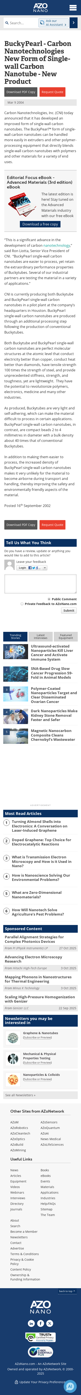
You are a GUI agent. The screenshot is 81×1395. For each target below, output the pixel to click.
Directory (17, 1204)
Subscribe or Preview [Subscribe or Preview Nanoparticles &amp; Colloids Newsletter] (37, 1079)
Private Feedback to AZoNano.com (51, 604)
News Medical (51, 1139)
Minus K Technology (26, 988)
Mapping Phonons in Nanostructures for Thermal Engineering (38, 979)
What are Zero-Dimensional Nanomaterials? (37, 894)
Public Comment (64, 599)
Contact (15, 1243)
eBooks (46, 1176)
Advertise (17, 1248)
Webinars (17, 1192)
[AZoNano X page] (49, 1323)
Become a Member (24, 1232)
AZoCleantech (20, 1133)
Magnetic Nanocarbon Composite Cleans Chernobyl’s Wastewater (53, 735)
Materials (47, 1187)
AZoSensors (49, 1122)
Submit (69, 610)
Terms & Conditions (24, 1254)
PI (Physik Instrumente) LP (30, 948)
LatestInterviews (40, 636)
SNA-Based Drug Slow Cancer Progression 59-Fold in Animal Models (52, 673)
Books (45, 1170)
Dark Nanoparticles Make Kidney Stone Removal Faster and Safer (54, 715)
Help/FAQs (48, 1204)
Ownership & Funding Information (25, 1277)
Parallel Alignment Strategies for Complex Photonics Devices (34, 939)
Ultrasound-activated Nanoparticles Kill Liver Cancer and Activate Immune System (52, 653)
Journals (16, 1209)
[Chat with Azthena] (70, 1386)
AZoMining (18, 1150)
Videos (15, 1187)
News (14, 1170)
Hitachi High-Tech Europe (30, 968)
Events (45, 1181)
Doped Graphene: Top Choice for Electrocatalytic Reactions (41, 842)
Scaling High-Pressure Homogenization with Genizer (40, 999)
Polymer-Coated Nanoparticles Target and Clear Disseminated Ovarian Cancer (54, 695)
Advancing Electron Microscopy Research (33, 959)
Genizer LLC (21, 1008)
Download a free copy (40, 224)
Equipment (18, 1181)
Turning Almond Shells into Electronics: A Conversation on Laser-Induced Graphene (39, 826)
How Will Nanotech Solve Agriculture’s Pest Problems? (38, 912)
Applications (50, 1192)
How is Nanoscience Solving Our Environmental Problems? (41, 877)
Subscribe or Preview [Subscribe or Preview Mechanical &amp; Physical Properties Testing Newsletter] (37, 1062)
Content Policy (20, 1269)
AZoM (14, 1122)
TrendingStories (15, 636)
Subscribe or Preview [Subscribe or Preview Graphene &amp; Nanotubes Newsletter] (37, 1037)
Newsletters (19, 1237)
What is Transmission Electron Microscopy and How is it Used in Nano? (41, 861)
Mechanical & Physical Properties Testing (39, 1056)
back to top (67, 1291)
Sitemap (46, 1209)
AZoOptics (17, 1139)
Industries (48, 1198)
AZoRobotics (19, 1128)
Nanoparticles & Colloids (41, 1075)
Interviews (17, 1198)
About (14, 1220)
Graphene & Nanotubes (40, 1033)
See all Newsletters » (20, 1095)
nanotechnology (56, 245)
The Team (48, 1215)
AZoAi (45, 1133)
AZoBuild (16, 1144)
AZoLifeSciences (52, 1144)
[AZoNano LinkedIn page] (31, 1323)
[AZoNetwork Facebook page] (40, 1323)
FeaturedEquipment (66, 636)
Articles (15, 1176)
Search (15, 1226)
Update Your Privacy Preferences (40, 1382)
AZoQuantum (50, 1128)
